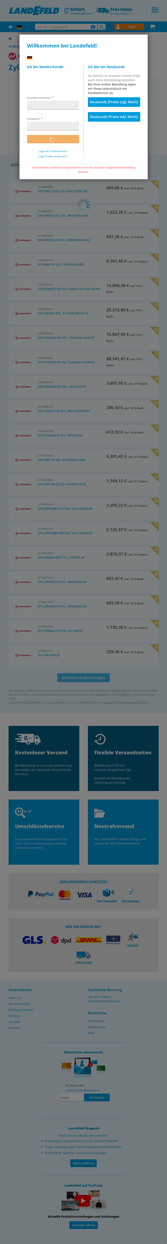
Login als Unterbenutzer (53, 151)
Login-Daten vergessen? (53, 156)
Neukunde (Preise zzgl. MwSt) (114, 102)
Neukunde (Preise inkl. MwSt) (114, 116)
